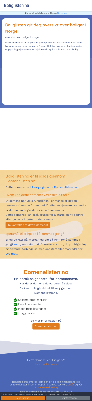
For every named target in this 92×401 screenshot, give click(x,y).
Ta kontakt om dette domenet (28, 225)
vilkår (71, 384)
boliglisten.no (16, 5)
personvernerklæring (46, 387)
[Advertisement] (46, 77)
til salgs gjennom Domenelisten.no (53, 187)
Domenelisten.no (46, 326)
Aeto (16, 244)
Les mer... (62, 13)
